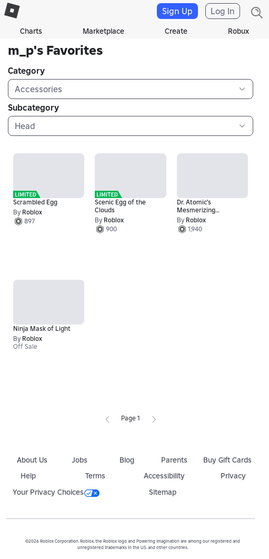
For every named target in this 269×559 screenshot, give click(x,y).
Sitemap (162, 492)
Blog (126, 460)
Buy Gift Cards (227, 460)
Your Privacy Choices (56, 492)
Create (176, 31)
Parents (174, 460)
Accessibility (164, 475)
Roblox (32, 212)
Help (28, 475)
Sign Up (177, 11)
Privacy (233, 475)
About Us (32, 460)
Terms (95, 475)
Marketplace (103, 31)
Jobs (79, 460)
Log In (223, 11)
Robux (238, 31)
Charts (31, 31)
